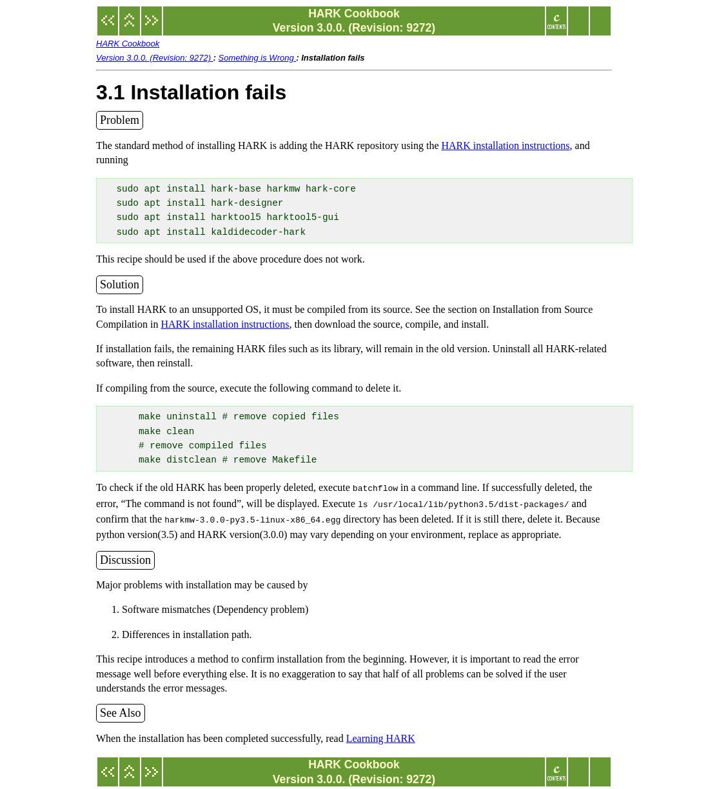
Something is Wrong (258, 58)
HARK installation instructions (505, 145)
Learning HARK (380, 734)
